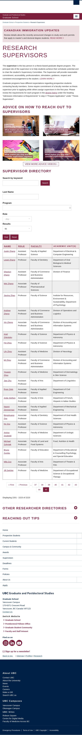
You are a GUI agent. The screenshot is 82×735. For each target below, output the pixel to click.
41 (63, 484)
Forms (5, 569)
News (5, 683)
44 (40, 489)
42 (70, 484)
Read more (56, 38)
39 (50, 484)
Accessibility (53, 730)
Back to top (9, 656)
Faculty (36, 246)
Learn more (46, 78)
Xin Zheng (8, 322)
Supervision (8, 558)
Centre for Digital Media (13, 718)
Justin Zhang (9, 251)
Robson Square (9, 715)
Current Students (10, 541)
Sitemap (20, 656)
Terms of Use (28, 730)
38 (43, 484)
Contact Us (7, 612)
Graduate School (8, 22)
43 (77, 484)
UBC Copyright (41, 730)
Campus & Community (12, 547)
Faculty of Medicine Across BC (16, 721)
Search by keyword (12, 178)
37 (36, 484)
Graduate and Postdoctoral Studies (41, 593)
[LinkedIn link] (12, 643)
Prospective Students (22, 22)
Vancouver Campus (11, 705)
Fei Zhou (8, 343)
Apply (5, 585)
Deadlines (7, 563)
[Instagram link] (6, 643)
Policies (6, 574)
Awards (6, 552)
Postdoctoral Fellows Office (17, 624)
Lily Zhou (8, 351)
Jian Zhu (7, 380)
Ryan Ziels (8, 389)
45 (47, 489)
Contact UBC (8, 677)
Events (6, 686)
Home (5, 530)
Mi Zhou (7, 360)
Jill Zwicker (8, 470)
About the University (11, 680)
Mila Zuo (7, 462)
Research (38, 656)
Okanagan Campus (11, 708)
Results (7, 224)
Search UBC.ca (9, 695)
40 (57, 484)
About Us (6, 580)
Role (5, 214)
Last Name (8, 192)
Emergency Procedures (11, 730)
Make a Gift (8, 692)
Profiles (29, 656)
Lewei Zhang (9, 260)
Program (7, 203)
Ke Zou (7, 424)
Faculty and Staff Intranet (16, 631)
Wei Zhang (8, 283)
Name (7, 246)
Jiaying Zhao (9, 295)
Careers (6, 689)
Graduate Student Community (18, 627)
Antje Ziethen (9, 398)
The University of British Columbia (29, 5)
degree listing (51, 93)
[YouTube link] (19, 643)
